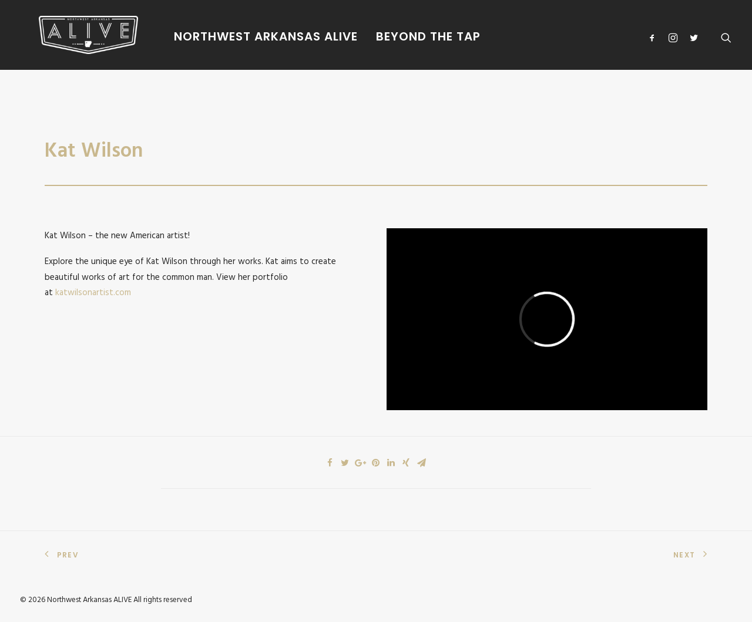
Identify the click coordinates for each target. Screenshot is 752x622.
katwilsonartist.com (93, 293)
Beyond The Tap (400, 36)
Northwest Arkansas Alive (238, 36)
